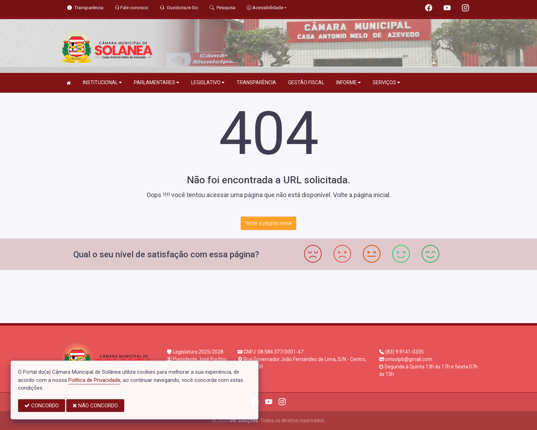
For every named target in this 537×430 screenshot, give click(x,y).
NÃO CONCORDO (95, 405)
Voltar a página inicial (268, 223)
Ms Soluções (244, 420)
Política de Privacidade (94, 380)
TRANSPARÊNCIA (256, 82)
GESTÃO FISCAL (306, 82)
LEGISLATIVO (207, 82)
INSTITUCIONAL (102, 82)
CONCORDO (41, 405)
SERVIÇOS (386, 82)
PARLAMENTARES (156, 82)
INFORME (348, 82)
